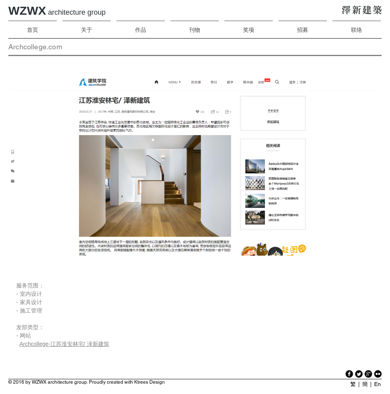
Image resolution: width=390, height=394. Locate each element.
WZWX (57, 10)
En (377, 384)
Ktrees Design (149, 382)
